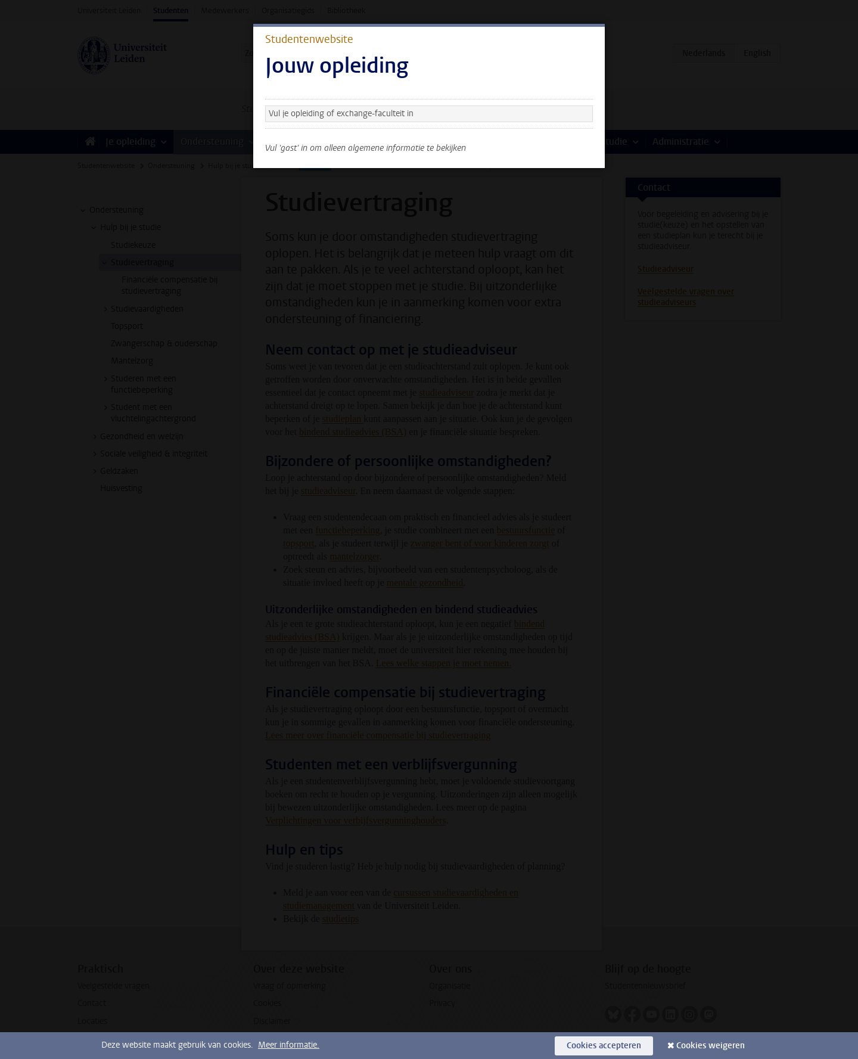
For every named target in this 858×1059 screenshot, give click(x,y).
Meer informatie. (288, 1045)
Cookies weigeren (710, 1045)
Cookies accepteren (604, 1045)
